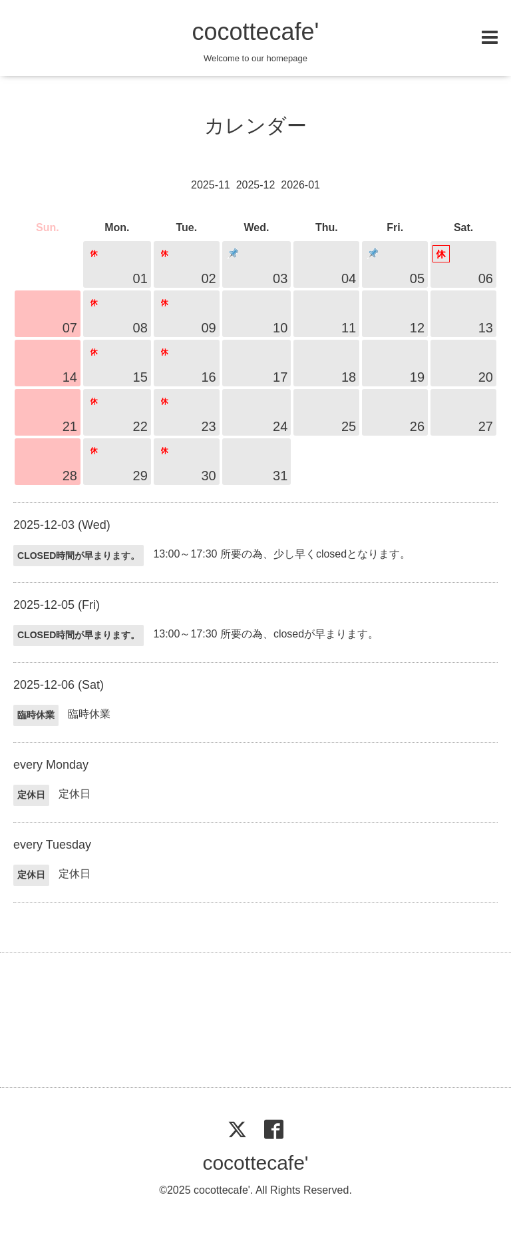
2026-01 (300, 185)
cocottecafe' (255, 31)
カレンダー (255, 126)
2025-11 (210, 185)
